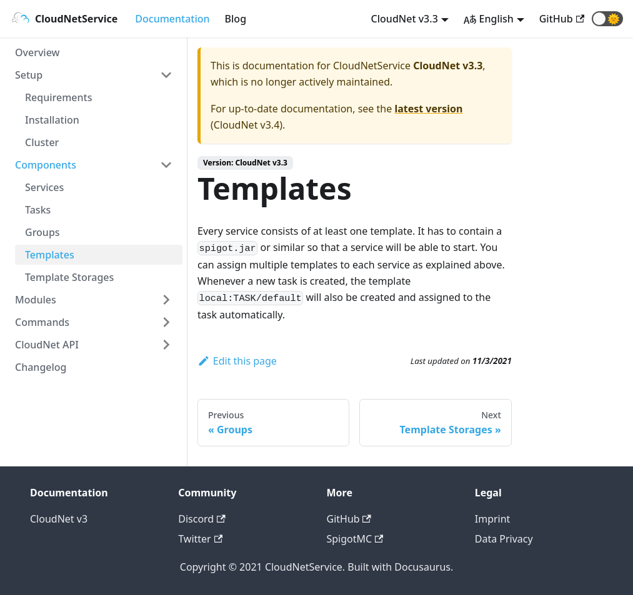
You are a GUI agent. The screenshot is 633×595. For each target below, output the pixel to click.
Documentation (172, 19)
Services (44, 187)
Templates (49, 255)
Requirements (58, 97)
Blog (235, 19)
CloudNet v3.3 (404, 19)
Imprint (493, 519)
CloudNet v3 (58, 519)
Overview (37, 52)
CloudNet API (47, 345)
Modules (35, 300)
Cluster (42, 142)
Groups (42, 232)
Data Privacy (504, 539)
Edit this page (237, 361)
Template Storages (69, 277)
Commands (42, 322)
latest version (428, 109)
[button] (607, 18)
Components (45, 165)
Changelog (41, 367)
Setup (28, 75)
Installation (52, 120)
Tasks (38, 210)
